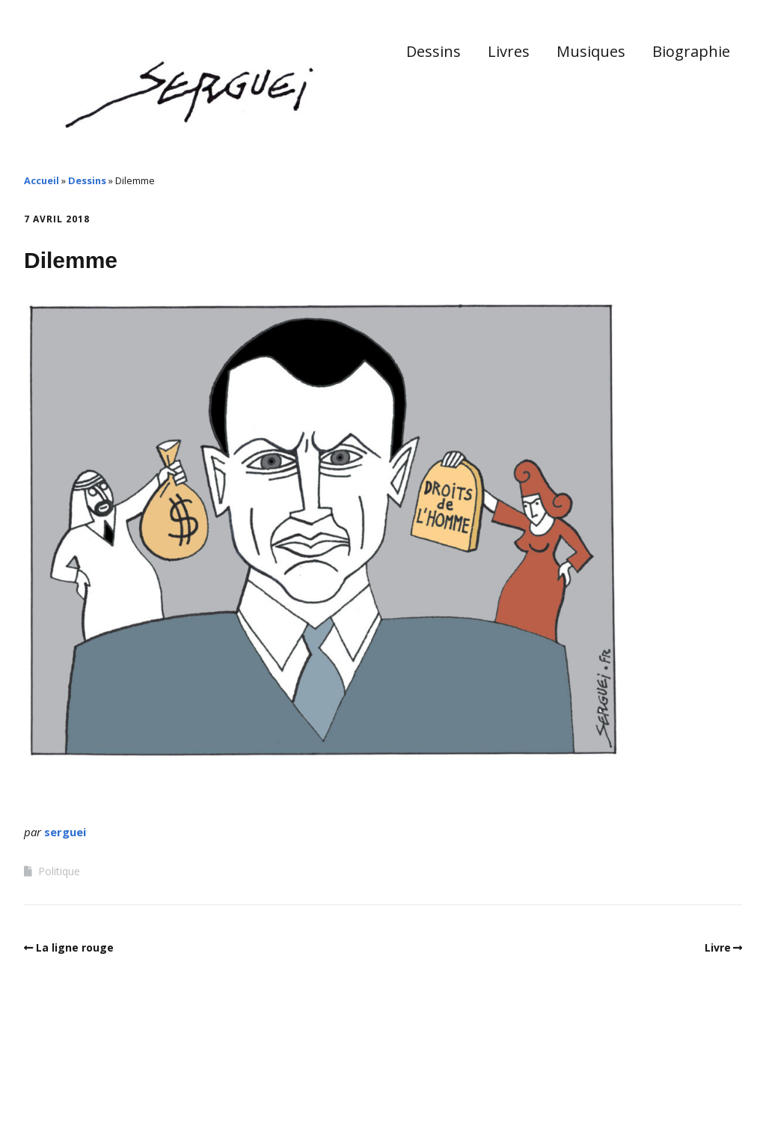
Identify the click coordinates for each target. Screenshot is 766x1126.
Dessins (433, 51)
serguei (65, 831)
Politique (59, 871)
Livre (718, 947)
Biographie (691, 51)
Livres (509, 51)
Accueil (41, 180)
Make (80, 1080)
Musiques (591, 51)
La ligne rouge (75, 947)
